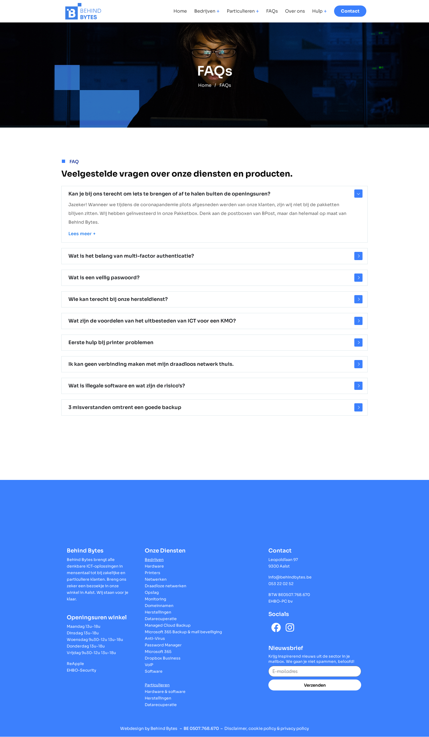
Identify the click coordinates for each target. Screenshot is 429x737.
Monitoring (155, 599)
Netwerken (156, 579)
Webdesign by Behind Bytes (148, 728)
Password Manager (163, 645)
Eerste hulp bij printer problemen (110, 342)
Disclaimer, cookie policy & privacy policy (266, 728)
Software (154, 671)
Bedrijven (204, 11)
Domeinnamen (159, 605)
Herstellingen (158, 612)
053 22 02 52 (281, 583)
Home (180, 11)
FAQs (272, 11)
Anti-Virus (155, 638)
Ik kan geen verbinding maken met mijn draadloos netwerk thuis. (151, 364)
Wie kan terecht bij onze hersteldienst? (118, 299)
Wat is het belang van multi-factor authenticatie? (131, 256)
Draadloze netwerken (165, 585)
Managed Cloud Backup (168, 625)
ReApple (75, 663)
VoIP (149, 664)
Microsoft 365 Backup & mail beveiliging (183, 631)
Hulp (317, 11)
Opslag (152, 592)
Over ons (295, 11)
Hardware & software (165, 691)
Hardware (154, 566)
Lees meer (80, 234)
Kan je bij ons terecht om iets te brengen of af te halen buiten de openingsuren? (169, 194)
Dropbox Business (163, 658)
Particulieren (241, 11)
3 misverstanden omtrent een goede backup (124, 407)
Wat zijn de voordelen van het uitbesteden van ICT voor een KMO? (152, 321)
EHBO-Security (81, 670)
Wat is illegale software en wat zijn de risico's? (126, 386)
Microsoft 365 (158, 651)
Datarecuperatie (161, 618)
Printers (152, 572)
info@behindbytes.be (290, 577)
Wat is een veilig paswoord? (104, 278)
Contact (350, 11)
